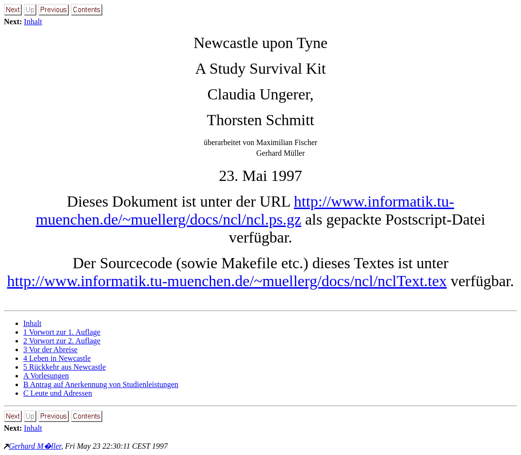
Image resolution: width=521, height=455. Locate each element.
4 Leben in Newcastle (57, 358)
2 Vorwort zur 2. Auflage (61, 341)
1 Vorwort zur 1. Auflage (61, 332)
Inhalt (33, 21)
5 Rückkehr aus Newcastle (64, 367)
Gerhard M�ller (35, 446)
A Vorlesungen (46, 376)
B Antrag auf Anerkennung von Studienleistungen (101, 384)
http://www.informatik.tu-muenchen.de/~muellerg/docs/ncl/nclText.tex (226, 281)
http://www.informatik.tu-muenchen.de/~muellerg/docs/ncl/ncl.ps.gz (245, 210)
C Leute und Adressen (57, 393)
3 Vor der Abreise (50, 349)
